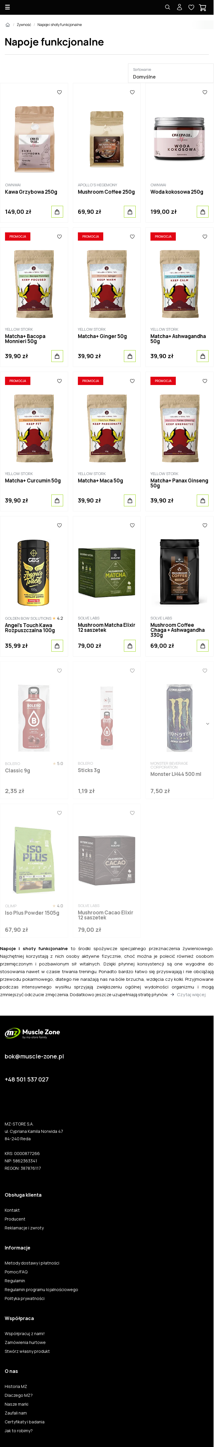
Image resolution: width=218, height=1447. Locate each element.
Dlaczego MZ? (19, 1395)
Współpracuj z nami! (25, 1334)
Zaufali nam (16, 1413)
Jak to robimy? (19, 1431)
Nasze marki (16, 1404)
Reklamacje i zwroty (24, 1228)
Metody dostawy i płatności (32, 1263)
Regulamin (15, 1281)
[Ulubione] (59, 92)
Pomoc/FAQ (16, 1272)
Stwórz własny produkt (27, 1351)
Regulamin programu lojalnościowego (41, 1290)
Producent (15, 1219)
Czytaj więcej (191, 994)
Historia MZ (16, 1386)
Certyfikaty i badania (25, 1422)
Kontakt (12, 1210)
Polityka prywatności (25, 1298)
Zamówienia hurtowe (25, 1342)
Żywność (24, 25)
